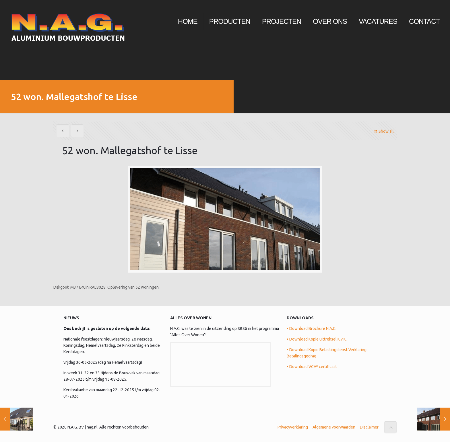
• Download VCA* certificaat (312, 366)
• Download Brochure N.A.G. (311, 328)
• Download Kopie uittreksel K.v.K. (317, 339)
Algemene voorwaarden (334, 427)
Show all (383, 131)
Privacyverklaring (293, 427)
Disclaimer (369, 427)
